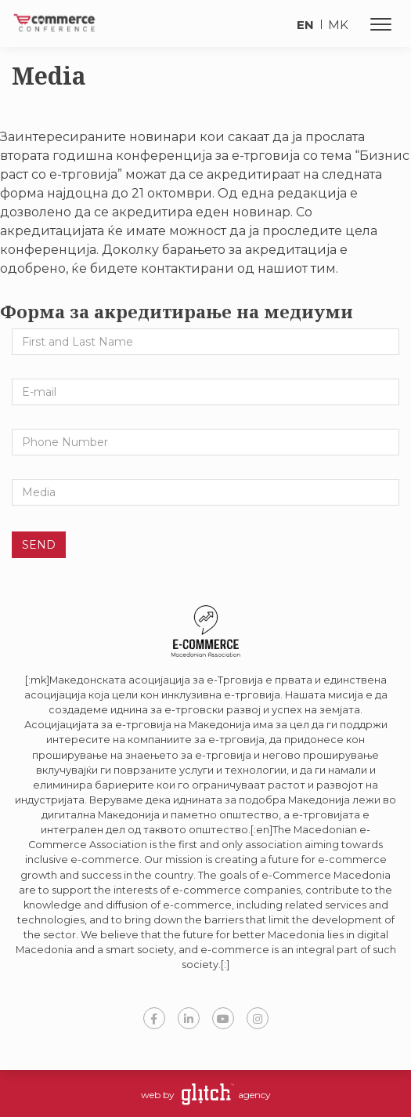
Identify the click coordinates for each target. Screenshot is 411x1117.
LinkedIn (189, 1018)
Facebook (154, 1018)
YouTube (223, 1018)
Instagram (258, 1018)
